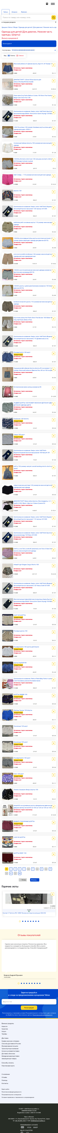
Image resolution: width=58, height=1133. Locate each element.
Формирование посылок (10, 1046)
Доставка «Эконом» (8, 1053)
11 (33, 869)
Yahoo (5, 12)
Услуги (4, 1031)
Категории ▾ (7, 43)
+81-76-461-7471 (20, 1120)
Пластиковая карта (8, 1066)
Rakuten (24, 12)
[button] (19, 921)
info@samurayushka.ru (38, 1120)
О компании (6, 1074)
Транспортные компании (10, 1048)
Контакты (5, 1083)
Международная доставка (10, 1056)
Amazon (14, 12)
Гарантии (5, 1029)
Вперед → (34, 880)
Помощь (4, 1080)
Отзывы (4, 1077)
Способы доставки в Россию (11, 1043)
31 (50, 869)
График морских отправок (10, 1041)
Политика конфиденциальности (42, 1015)
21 (41, 869)
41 (11, 873)
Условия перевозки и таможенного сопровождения (18, 1097)
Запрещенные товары (9, 1058)
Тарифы (4, 1034)
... (28, 869)
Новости (4, 1026)
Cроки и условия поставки (10, 1051)
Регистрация (29, 1008)
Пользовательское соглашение (11, 1094)
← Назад (23, 880)
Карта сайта (5, 1089)
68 (20, 873)
